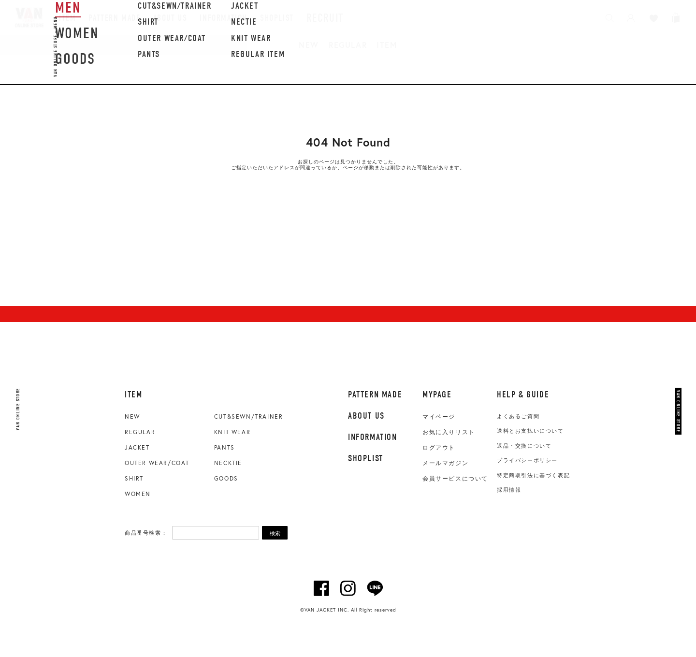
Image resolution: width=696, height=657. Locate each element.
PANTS (224, 447)
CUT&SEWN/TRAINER (248, 416)
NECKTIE (228, 463)
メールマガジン (445, 463)
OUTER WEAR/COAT (157, 463)
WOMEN (138, 493)
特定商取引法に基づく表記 (533, 475)
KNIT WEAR (232, 432)
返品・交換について (524, 446)
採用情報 (509, 490)
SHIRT (134, 478)
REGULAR (348, 45)
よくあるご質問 (518, 416)
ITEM (387, 45)
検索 (275, 533)
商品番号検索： (146, 532)
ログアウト (438, 447)
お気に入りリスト (448, 432)
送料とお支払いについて (530, 431)
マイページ (438, 416)
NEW (309, 45)
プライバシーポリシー (527, 460)
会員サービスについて (455, 478)
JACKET (137, 447)
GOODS (226, 478)
